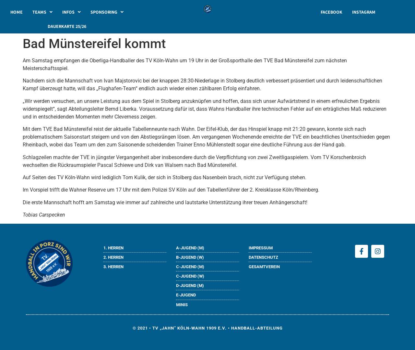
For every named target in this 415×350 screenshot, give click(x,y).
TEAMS (42, 12)
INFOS (71, 12)
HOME (16, 12)
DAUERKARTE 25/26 (67, 26)
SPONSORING (107, 12)
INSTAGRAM (363, 12)
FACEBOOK (331, 12)
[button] (42, 12)
